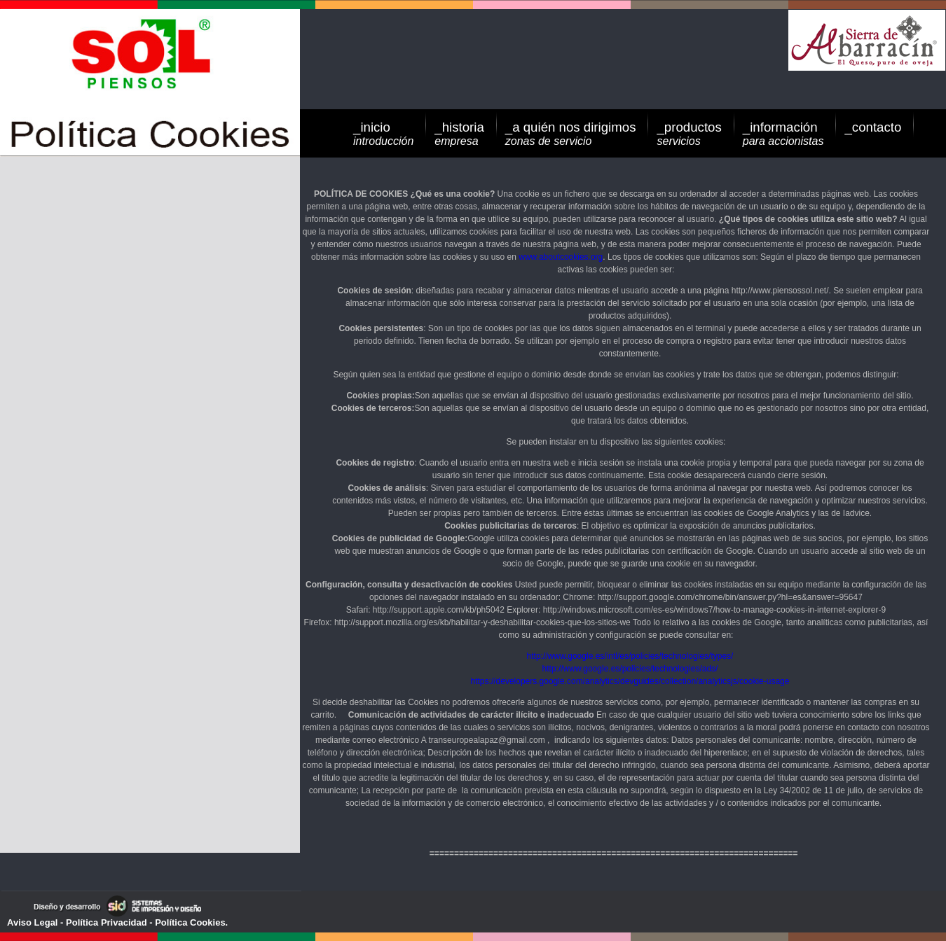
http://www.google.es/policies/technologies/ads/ (630, 669)
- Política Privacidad (101, 922)
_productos (689, 133)
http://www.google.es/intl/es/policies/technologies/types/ (630, 656)
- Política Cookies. (187, 922)
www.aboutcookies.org (561, 257)
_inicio (383, 133)
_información (783, 133)
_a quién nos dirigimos (570, 133)
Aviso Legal (32, 922)
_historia (459, 133)
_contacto (872, 127)
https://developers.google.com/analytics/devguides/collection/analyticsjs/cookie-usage (630, 681)
